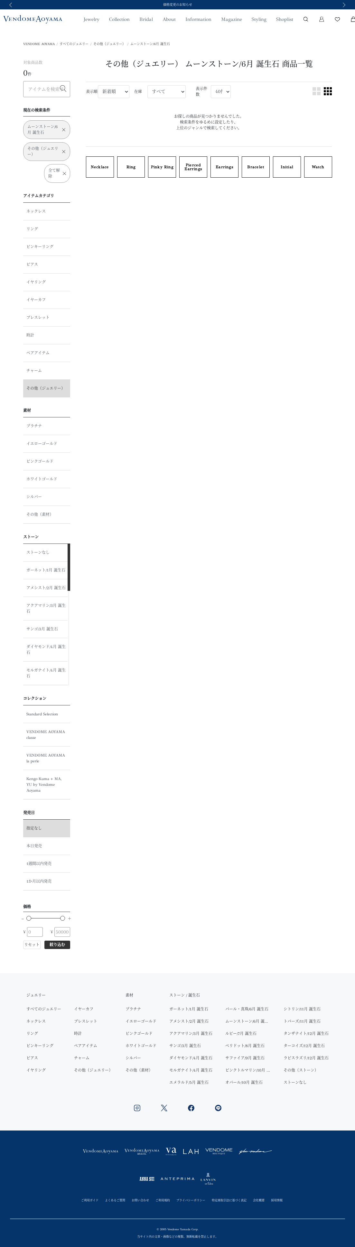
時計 (30, 335)
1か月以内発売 (38, 881)
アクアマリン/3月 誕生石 (46, 608)
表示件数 (201, 92)
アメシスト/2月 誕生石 (46, 588)
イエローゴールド (41, 444)
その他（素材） (39, 514)
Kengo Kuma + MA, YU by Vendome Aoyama (44, 785)
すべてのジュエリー (74, 44)
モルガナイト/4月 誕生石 (46, 673)
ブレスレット (38, 317)
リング (32, 229)
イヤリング (36, 282)
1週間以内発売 (38, 863)
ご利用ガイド (89, 1200)
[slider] (28, 918)
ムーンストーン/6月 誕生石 (150, 44)
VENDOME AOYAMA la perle (45, 758)
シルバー (34, 497)
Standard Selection (42, 714)
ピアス (32, 264)
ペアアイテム (38, 353)
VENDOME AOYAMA (39, 44)
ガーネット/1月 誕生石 (45, 570)
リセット (32, 945)
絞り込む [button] (57, 945)
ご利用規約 (162, 1200)
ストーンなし (38, 552)
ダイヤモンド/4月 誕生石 (46, 650)
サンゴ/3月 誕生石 (42, 629)
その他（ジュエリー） (109, 44)
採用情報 (277, 1200)
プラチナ (34, 426)
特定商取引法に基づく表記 (229, 1200)
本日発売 (34, 846)
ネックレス (36, 211)
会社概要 (259, 1200)
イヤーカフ (36, 300)
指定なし (34, 828)
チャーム (34, 370)
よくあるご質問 (115, 1200)
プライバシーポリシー (190, 1200)
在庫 (138, 91)
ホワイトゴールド (41, 479)
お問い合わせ (140, 1200)
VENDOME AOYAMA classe (45, 735)
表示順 (92, 91)
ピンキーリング (39, 247)
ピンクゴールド (39, 461)
